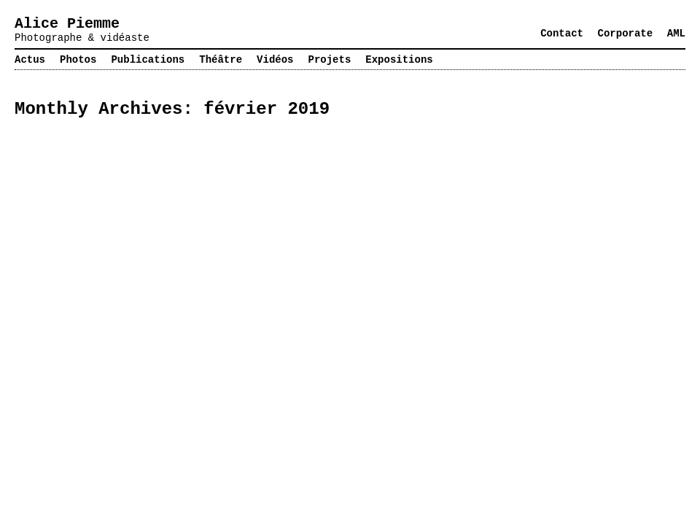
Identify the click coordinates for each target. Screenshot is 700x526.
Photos (78, 60)
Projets (329, 60)
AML (676, 33)
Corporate (625, 33)
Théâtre (220, 60)
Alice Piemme (67, 23)
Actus (30, 60)
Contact (561, 33)
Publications (147, 60)
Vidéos (275, 60)
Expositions (398, 60)
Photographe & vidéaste (82, 38)
